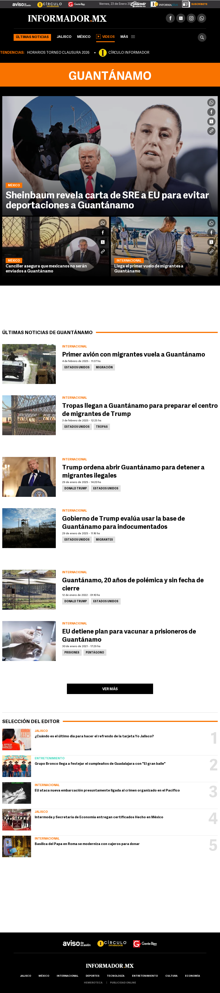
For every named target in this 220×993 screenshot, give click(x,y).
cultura (171, 976)
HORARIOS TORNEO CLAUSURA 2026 (58, 53)
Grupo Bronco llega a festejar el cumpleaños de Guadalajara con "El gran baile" (100, 764)
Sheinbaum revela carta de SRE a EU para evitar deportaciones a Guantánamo (107, 201)
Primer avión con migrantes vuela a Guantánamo (133, 355)
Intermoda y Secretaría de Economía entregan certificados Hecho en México (99, 817)
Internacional (47, 785)
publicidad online (123, 983)
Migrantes (104, 540)
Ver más (110, 689)
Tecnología (116, 976)
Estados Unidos (77, 367)
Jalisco (64, 37)
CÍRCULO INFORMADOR (128, 53)
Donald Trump (75, 488)
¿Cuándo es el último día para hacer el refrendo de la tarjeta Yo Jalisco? (94, 736)
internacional (67, 976)
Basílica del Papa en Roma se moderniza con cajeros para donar (87, 844)
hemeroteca (93, 983)
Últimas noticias (32, 37)
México (83, 37)
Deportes (92, 976)
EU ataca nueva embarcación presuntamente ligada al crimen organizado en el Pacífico (107, 790)
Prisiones (71, 652)
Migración (104, 367)
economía (192, 976)
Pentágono (95, 652)
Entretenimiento (50, 758)
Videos (105, 36)
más (127, 37)
